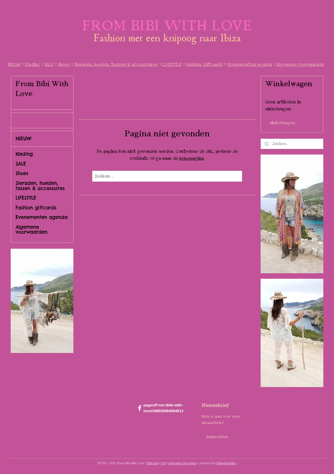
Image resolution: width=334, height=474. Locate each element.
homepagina (191, 158)
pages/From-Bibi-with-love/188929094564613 (160, 408)
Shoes (64, 64)
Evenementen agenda (249, 64)
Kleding (32, 64)
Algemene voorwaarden (300, 64)
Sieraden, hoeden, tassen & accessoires (116, 64)
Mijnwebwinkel (226, 463)
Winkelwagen (282, 123)
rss (163, 463)
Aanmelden (217, 437)
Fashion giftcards (204, 64)
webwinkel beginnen (182, 463)
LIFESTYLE (172, 64)
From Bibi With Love (39, 120)
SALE (49, 64)
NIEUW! (14, 64)
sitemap (152, 463)
